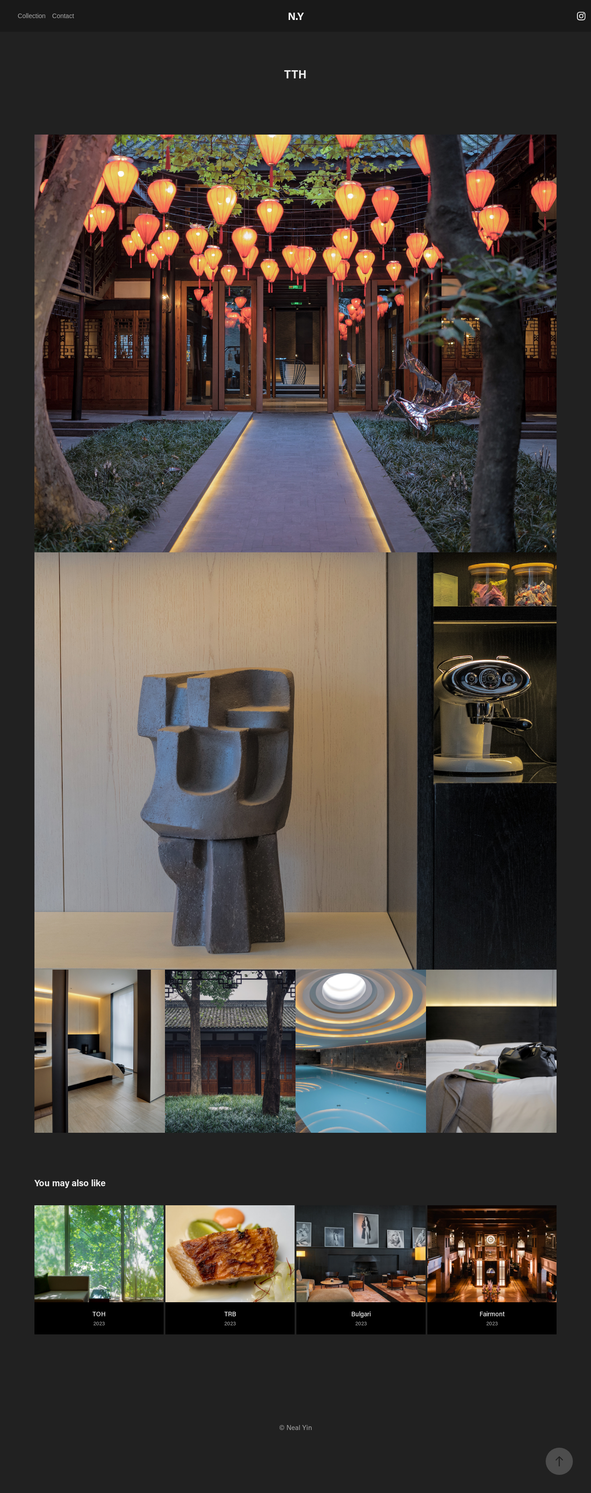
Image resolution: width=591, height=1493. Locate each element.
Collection (31, 15)
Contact (63, 15)
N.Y (296, 16)
